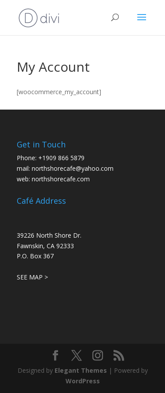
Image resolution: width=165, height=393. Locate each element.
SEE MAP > (32, 277)
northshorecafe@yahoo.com (73, 168)
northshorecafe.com (61, 179)
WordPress (83, 381)
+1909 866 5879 (61, 158)
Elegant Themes (81, 370)
